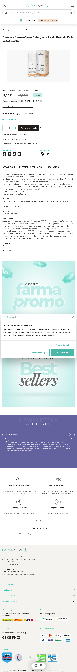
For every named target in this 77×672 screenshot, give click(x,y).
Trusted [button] (5, 649)
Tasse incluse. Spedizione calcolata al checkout (17, 107)
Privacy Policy (47, 442)
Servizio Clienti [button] (38, 596)
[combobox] (38, 12)
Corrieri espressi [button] (9, 610)
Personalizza (38, 353)
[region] (38, 66)
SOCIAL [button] (5, 629)
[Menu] (73, 5)
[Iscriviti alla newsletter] (70, 435)
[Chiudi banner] (73, 317)
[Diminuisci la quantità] (15, 128)
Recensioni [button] (45, 610)
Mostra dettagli (62, 345)
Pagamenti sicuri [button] (47, 629)
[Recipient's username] (34, 435)
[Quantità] (9, 128)
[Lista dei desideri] (36, 666)
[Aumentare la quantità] (15, 127)
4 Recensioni (28, 113)
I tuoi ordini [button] (38, 590)
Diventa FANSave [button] (38, 601)
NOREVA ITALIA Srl (29, 144)
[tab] (8, 167)
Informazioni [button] (38, 584)
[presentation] (21, 458)
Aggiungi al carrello (29, 128)
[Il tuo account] (4, 5)
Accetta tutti (62, 353)
